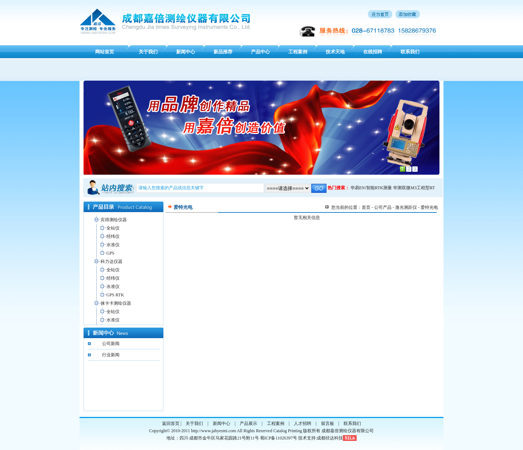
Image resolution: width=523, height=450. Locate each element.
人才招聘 (302, 423)
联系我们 (410, 51)
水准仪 (112, 244)
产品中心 (260, 51)
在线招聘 (372, 51)
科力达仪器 (111, 261)
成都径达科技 (330, 438)
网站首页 (104, 51)
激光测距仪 (406, 207)
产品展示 (248, 423)
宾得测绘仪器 (114, 219)
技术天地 (335, 51)
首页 (366, 207)
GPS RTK (115, 294)
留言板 (327, 423)
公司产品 (383, 207)
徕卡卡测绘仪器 (116, 303)
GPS (110, 253)
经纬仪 (112, 236)
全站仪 (112, 228)
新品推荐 (223, 51)
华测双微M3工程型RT (414, 187)
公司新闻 (110, 343)
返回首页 (170, 423)
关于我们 (148, 51)
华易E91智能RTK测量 (371, 187)
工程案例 (297, 51)
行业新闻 (110, 354)
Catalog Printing (287, 430)
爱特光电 (429, 207)
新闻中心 (185, 51)
